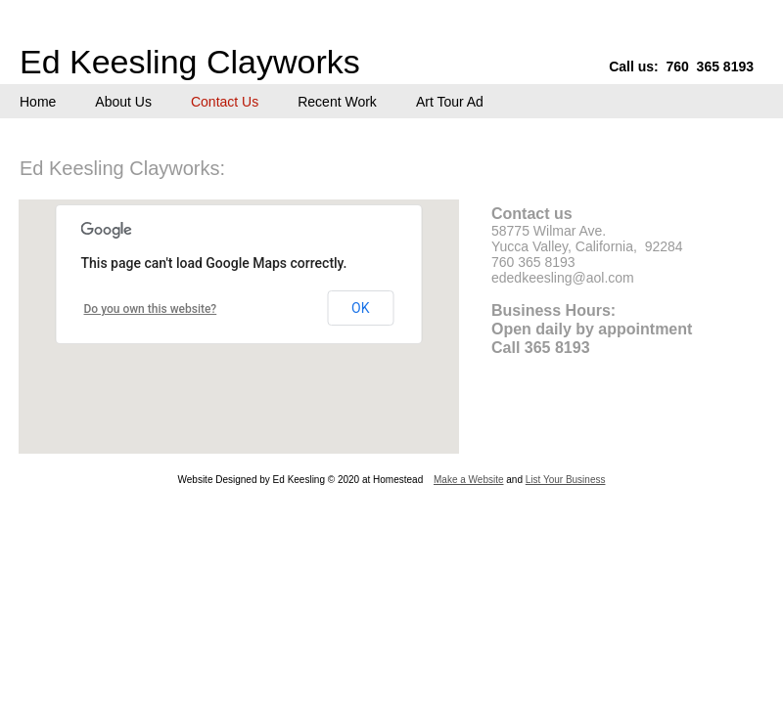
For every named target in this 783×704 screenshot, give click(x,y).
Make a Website (469, 479)
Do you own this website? (150, 309)
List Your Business (566, 479)
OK (360, 308)
